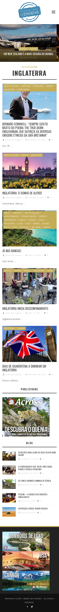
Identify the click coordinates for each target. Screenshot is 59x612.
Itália (50, 270)
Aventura (25, 86)
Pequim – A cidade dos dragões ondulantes (32, 496)
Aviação (23, 48)
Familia (22, 220)
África (7, 212)
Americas (17, 212)
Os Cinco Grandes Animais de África (34, 480)
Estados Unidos (29, 216)
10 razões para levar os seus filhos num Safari (37, 454)
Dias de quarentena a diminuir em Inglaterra (24, 368)
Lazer (20, 223)
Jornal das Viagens (13, 140)
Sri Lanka (36, 227)
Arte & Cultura (11, 86)
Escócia (7, 270)
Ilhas (41, 220)
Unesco (47, 227)
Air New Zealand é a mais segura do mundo (28, 54)
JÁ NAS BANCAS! (11, 250)
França (27, 270)
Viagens (33, 48)
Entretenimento (11, 216)
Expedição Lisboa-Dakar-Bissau (33, 508)
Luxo (28, 223)
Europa (49, 86)
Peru (15, 227)
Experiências (10, 220)
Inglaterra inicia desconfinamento (25, 308)
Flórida (32, 220)
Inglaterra (9, 89)
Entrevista (38, 86)
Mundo (36, 223)
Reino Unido (23, 89)
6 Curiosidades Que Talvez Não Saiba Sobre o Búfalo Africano (35, 468)
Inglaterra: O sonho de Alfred (22, 193)
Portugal (24, 227)
